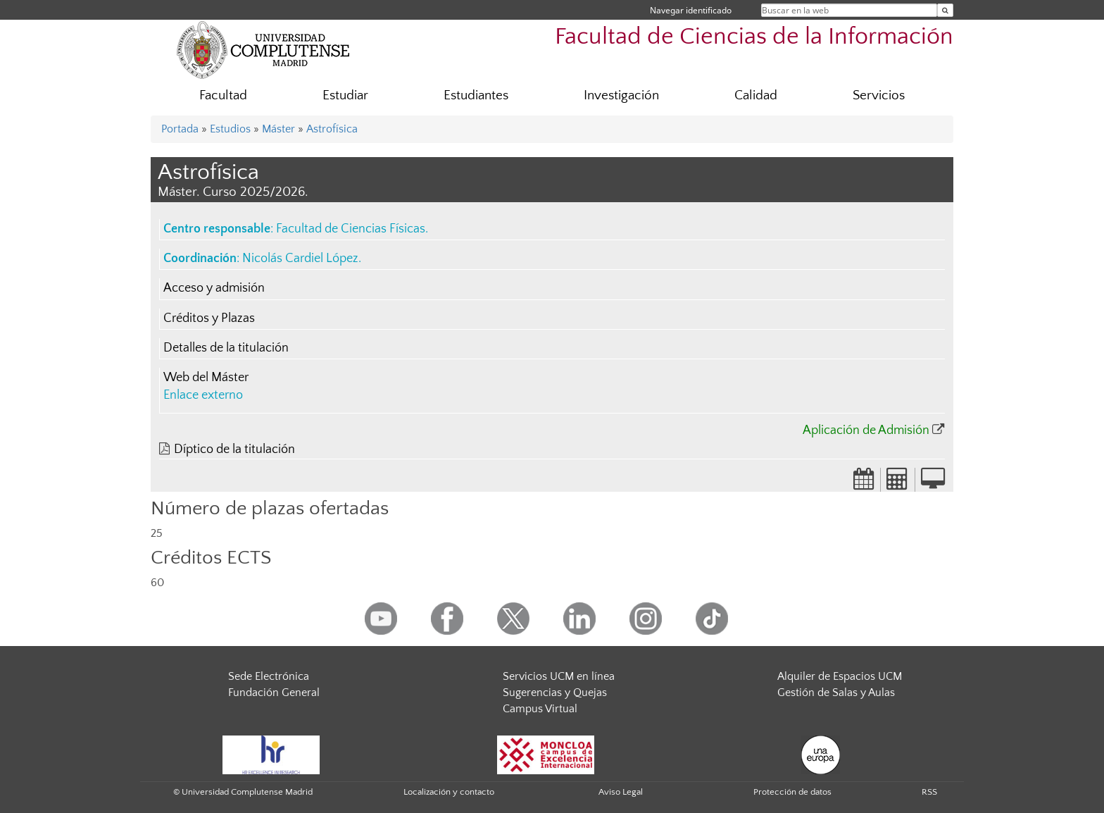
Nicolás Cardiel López (300, 259)
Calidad (755, 95)
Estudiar (345, 95)
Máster (278, 129)
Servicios (879, 95)
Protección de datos (792, 792)
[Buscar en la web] (945, 10)
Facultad (223, 95)
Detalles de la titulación (226, 348)
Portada (180, 129)
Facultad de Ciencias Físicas (350, 229)
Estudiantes (476, 95)
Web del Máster (206, 378)
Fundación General (274, 692)
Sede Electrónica (268, 676)
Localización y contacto (448, 792)
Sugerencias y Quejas (555, 692)
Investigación (621, 95)
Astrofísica (332, 129)
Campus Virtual (540, 708)
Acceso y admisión (214, 288)
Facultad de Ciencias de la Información (754, 37)
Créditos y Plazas (209, 318)
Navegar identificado (691, 10)
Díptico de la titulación (234, 449)
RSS (929, 792)
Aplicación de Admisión (866, 430)
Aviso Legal (620, 792)
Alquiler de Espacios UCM (839, 676)
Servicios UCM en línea (559, 676)
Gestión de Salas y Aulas (836, 692)
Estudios (230, 129)
